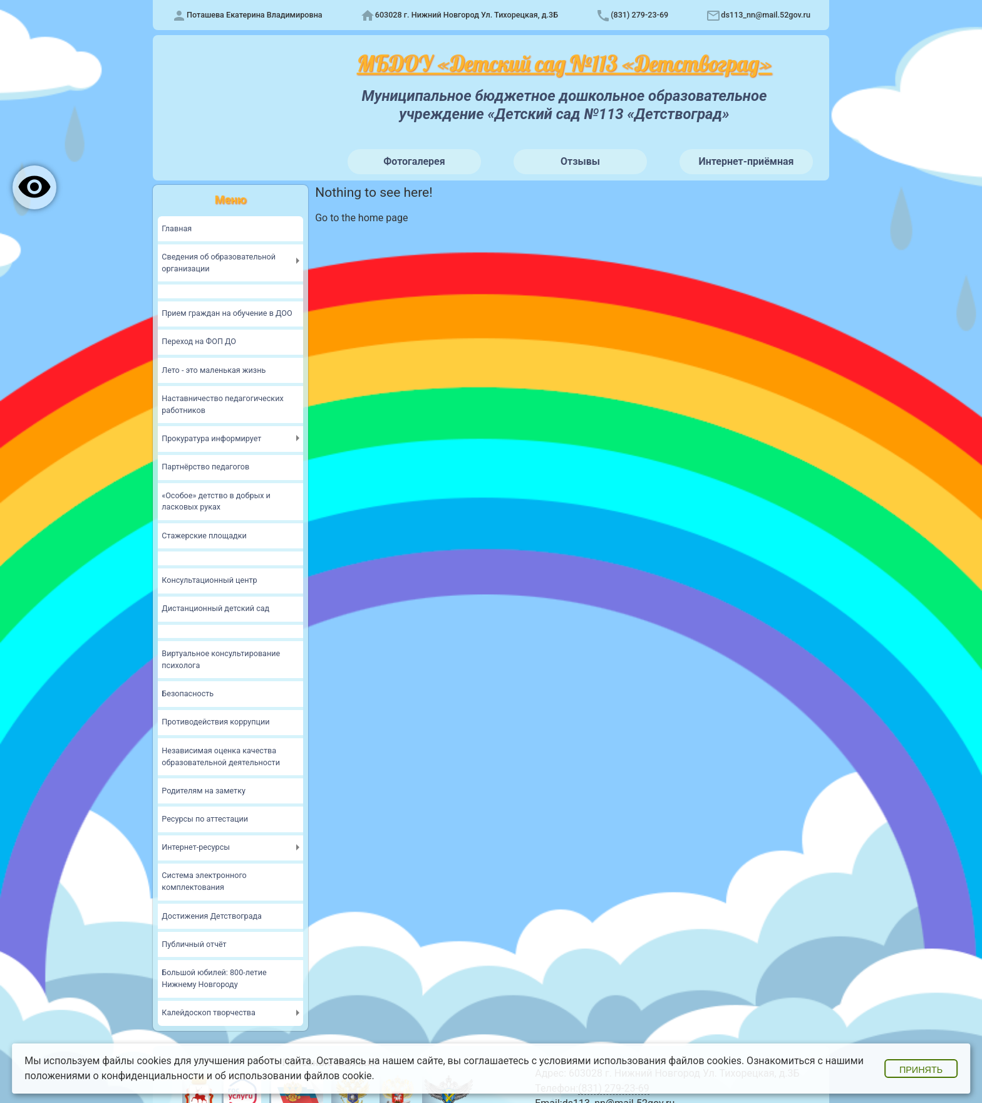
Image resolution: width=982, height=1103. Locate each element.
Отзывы (580, 161)
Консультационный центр (210, 580)
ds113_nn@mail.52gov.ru (765, 14)
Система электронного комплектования (204, 880)
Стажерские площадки (204, 535)
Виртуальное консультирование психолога (221, 658)
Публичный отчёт (194, 943)
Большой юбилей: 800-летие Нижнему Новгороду (214, 977)
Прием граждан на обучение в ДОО (228, 313)
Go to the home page (361, 218)
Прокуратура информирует (212, 438)
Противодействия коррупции (216, 721)
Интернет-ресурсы (196, 846)
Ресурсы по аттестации (205, 817)
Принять (921, 1070)
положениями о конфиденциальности (114, 1076)
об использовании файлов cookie (293, 1076)
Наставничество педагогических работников (223, 404)
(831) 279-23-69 (639, 14)
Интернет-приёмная (745, 161)
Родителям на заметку (204, 789)
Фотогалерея (414, 161)
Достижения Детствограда (212, 914)
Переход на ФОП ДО (199, 342)
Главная (177, 228)
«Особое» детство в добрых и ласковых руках (217, 500)
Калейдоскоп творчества (209, 1011)
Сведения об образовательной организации (219, 262)
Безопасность (188, 693)
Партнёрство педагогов (206, 466)
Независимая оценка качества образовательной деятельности (221, 755)
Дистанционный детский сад (216, 608)
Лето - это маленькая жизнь (214, 370)
